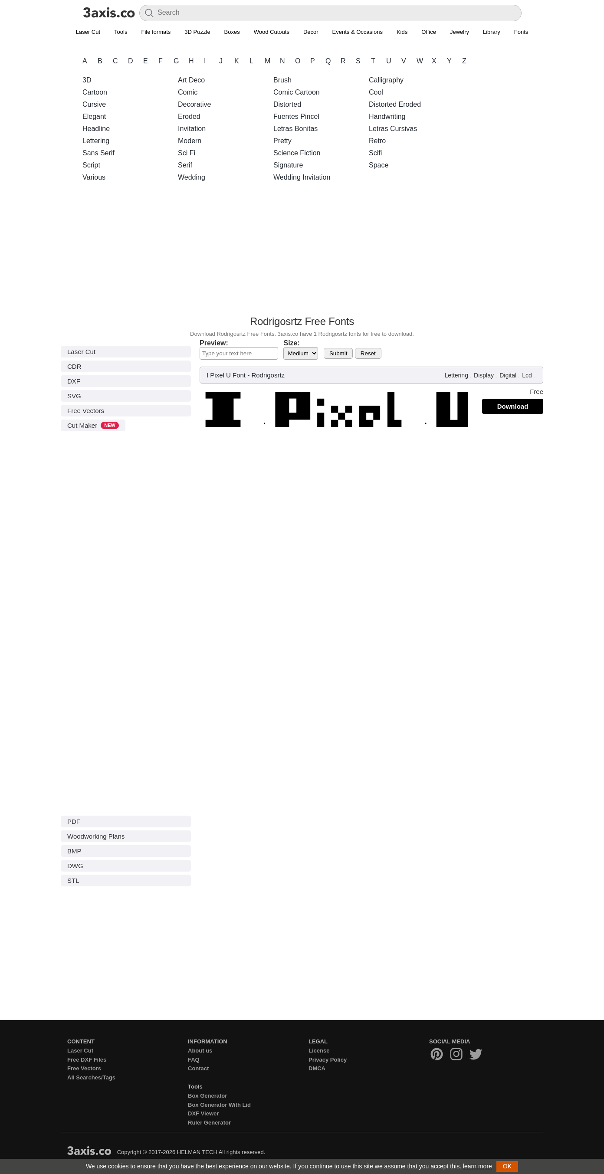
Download (512, 406)
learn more (477, 1166)
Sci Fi (186, 153)
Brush (282, 80)
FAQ (194, 1059)
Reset (368, 353)
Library (491, 32)
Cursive (94, 104)
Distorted (287, 104)
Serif (185, 165)
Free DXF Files (86, 1059)
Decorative (194, 104)
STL (73, 880)
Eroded (189, 116)
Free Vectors (85, 410)
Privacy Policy (328, 1059)
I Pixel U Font (226, 375)
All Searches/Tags (91, 1077)
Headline (96, 128)
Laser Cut (88, 32)
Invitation (192, 128)
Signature (288, 165)
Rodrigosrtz (268, 375)
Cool (376, 92)
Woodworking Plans (96, 836)
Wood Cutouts (271, 32)
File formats (156, 32)
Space (378, 165)
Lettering (95, 140)
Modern (189, 140)
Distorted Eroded (395, 104)
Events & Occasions (357, 32)
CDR (74, 366)
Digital (507, 375)
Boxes (232, 32)
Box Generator (207, 1095)
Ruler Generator (209, 1122)
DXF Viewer (203, 1113)
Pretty (282, 140)
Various (93, 177)
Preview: (214, 343)
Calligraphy (386, 80)
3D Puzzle (197, 32)
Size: (291, 343)
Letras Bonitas (295, 128)
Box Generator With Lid (219, 1105)
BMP (74, 851)
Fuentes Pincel (296, 116)
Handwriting (387, 116)
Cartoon (94, 92)
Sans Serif (98, 153)
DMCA (317, 1068)
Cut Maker (93, 425)
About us (200, 1050)
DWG (75, 865)
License (319, 1050)
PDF (73, 821)
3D (86, 80)
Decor (310, 32)
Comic (187, 92)
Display (484, 375)
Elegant (94, 116)
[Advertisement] (302, 251)
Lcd (527, 375)
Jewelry (459, 32)
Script (91, 165)
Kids (402, 32)
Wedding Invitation (301, 177)
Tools (120, 32)
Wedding (191, 177)
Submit (338, 353)
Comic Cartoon (296, 92)
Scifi (375, 153)
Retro (377, 140)
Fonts (521, 32)
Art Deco (191, 80)
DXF (73, 381)
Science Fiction (297, 153)
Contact (198, 1068)
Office (428, 32)
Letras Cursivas (393, 128)
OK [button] (507, 1166)
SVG (74, 396)
